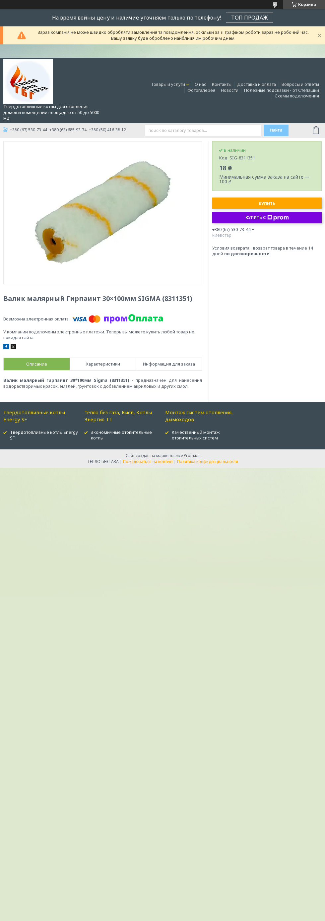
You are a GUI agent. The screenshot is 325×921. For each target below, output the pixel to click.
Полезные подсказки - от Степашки (281, 90)
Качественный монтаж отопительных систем (196, 435)
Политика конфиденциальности (207, 461)
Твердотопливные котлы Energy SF (44, 435)
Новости (229, 90)
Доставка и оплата (256, 84)
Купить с (267, 218)
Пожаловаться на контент (148, 461)
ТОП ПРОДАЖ (249, 17)
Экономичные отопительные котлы (121, 435)
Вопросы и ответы (300, 84)
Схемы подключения (297, 96)
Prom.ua (192, 455)
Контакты (221, 84)
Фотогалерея (201, 90)
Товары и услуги (168, 84)
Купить (267, 203)
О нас (200, 84)
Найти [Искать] (276, 130)
